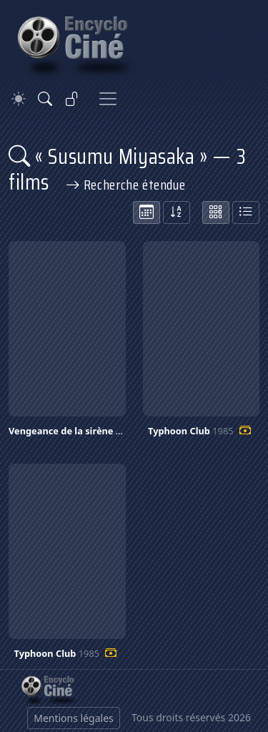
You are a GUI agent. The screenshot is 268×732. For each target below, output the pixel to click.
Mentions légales (74, 718)
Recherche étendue (126, 184)
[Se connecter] (72, 98)
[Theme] (19, 99)
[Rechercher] (45, 98)
